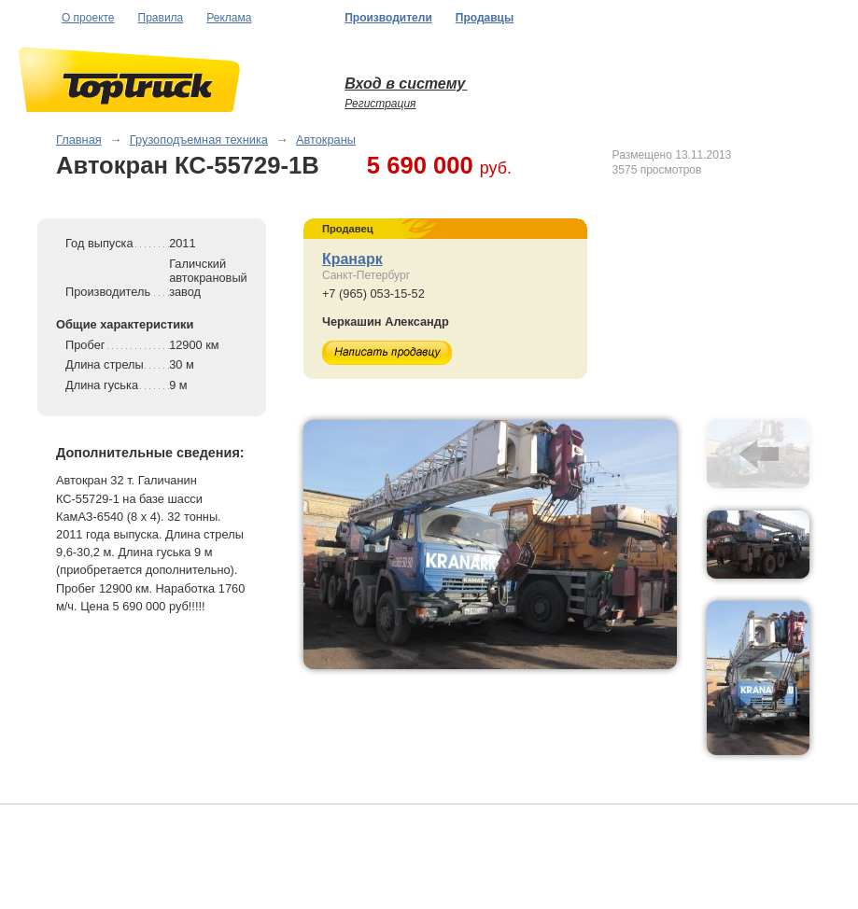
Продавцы (484, 17)
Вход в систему (406, 83)
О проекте (88, 17)
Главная (79, 140)
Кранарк (352, 259)
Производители (388, 17)
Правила (161, 17)
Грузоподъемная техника (199, 140)
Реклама (228, 17)
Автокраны (326, 140)
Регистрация (380, 103)
